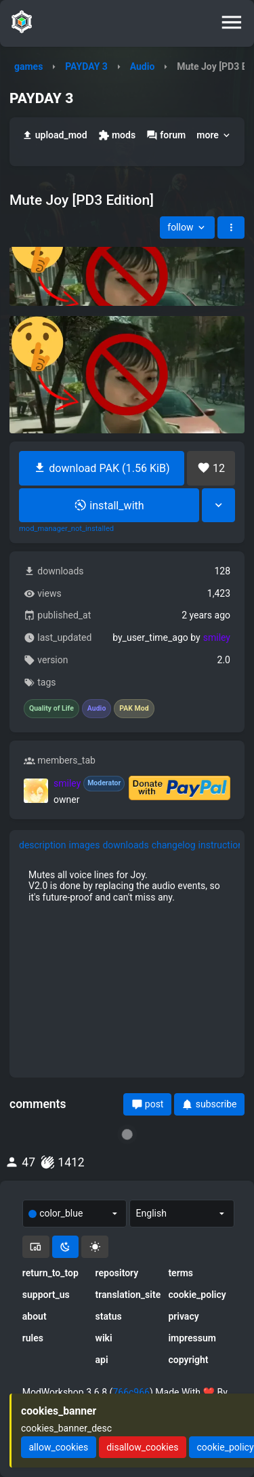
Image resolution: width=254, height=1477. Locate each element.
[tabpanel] (127, 885)
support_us (46, 1294)
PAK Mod (133, 709)
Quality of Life (51, 709)
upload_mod (54, 135)
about (34, 1316)
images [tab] (84, 845)
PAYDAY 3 (86, 66)
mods (116, 135)
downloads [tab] (125, 845)
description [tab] (42, 845)
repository (117, 1272)
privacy (183, 1316)
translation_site (127, 1294)
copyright (188, 1359)
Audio (142, 66)
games (28, 66)
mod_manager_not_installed (66, 529)
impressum (192, 1338)
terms (180, 1272)
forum (166, 135)
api (102, 1359)
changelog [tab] (174, 845)
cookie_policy (197, 1294)
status (109, 1316)
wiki (104, 1338)
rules (32, 1338)
